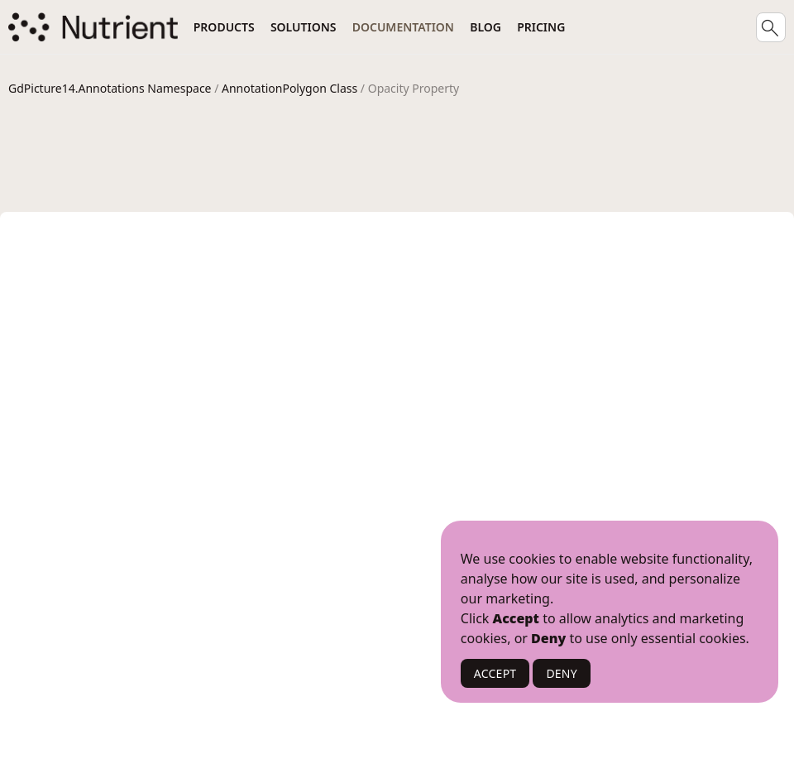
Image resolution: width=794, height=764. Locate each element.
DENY (561, 673)
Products (224, 27)
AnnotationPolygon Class (289, 88)
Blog (485, 27)
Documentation (403, 27)
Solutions (303, 27)
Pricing (541, 27)
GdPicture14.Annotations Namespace (110, 88)
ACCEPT (495, 673)
